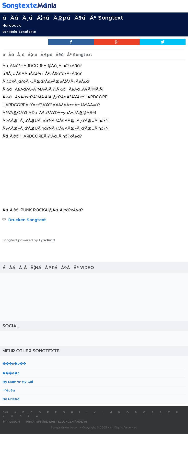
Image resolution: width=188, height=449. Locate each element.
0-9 (5, 412)
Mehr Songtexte (22, 31)
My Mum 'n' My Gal (17, 381)
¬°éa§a (8, 390)
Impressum (11, 421)
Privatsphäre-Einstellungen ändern (56, 421)
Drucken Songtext (27, 220)
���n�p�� (14, 363)
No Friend (11, 399)
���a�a (11, 373)
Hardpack (11, 25)
